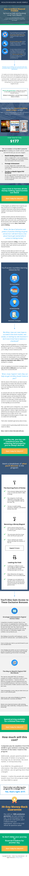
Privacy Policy (19, 857)
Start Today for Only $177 (14, 198)
